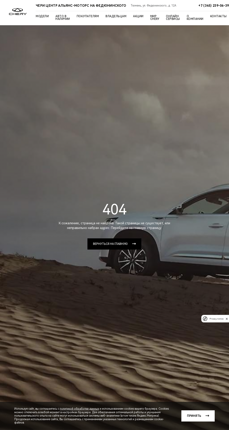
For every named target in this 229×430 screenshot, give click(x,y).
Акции (138, 16)
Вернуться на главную (110, 244)
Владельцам (116, 16)
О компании (195, 18)
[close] (227, 318)
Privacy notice (216, 319)
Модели (42, 16)
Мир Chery (154, 18)
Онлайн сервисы (173, 18)
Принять (194, 415)
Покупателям (88, 16)
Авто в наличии (62, 18)
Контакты (218, 16)
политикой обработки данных (79, 408)
